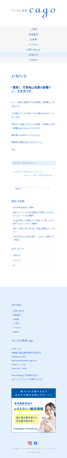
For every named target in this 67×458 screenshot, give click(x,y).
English (33, 60)
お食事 (33, 39)
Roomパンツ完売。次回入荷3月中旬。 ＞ (40, 175)
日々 (15, 265)
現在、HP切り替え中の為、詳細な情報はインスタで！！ (34, 230)
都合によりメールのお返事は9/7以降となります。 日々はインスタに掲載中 (34, 214)
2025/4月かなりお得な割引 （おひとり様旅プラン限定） (33, 238)
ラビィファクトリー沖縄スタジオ (26, 379)
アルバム (17, 260)
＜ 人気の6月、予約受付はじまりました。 (27, 172)
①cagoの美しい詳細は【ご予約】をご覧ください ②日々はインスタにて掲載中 (34, 222)
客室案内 (33, 34)
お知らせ (33, 55)
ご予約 (33, 29)
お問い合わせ (33, 49)
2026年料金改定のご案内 (23, 207)
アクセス (33, 44)
